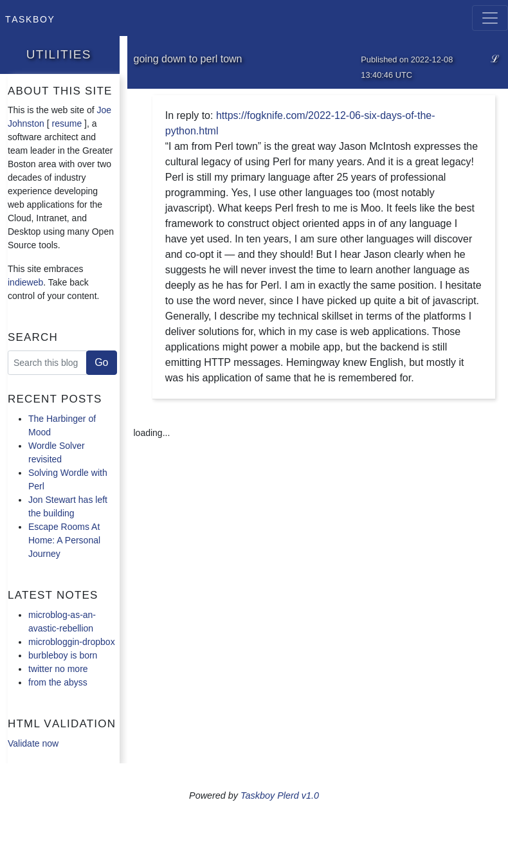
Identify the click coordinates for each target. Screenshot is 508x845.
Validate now (33, 743)
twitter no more (58, 669)
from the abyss (57, 682)
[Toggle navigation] (490, 18)
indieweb (25, 282)
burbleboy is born (62, 655)
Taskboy (30, 18)
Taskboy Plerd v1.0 (279, 795)
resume (67, 123)
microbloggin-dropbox (71, 642)
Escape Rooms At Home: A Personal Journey (64, 540)
